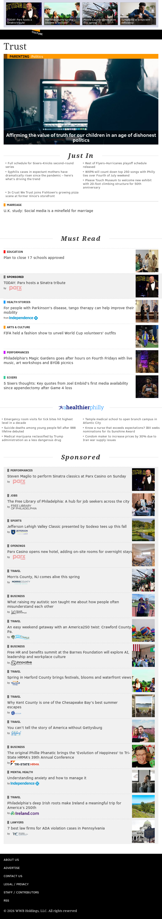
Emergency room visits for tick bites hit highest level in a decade (37, 421)
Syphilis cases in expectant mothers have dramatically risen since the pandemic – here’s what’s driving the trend (39, 175)
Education (15, 252)
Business (17, 596)
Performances (18, 352)
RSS (6, 900)
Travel (15, 571)
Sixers (12, 377)
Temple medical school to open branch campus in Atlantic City (120, 421)
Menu (154, 34)
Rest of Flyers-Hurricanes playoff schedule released (115, 165)
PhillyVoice (11, 34)
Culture (37, 33)
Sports (16, 521)
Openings (17, 546)
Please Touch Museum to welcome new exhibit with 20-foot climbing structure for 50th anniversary (117, 183)
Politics (37, 56)
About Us (11, 859)
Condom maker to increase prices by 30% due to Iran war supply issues (119, 438)
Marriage (14, 205)
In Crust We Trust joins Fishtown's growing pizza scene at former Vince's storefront (42, 194)
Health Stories (18, 302)
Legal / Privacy (16, 884)
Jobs (13, 495)
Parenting (19, 56)
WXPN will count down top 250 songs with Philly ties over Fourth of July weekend (119, 173)
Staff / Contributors (21, 892)
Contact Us (13, 876)
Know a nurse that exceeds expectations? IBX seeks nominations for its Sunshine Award (121, 429)
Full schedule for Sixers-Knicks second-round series (39, 165)
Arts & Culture (18, 327)
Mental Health (21, 772)
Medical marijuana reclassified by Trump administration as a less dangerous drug (32, 438)
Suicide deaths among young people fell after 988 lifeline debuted (39, 429)
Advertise (12, 868)
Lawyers (17, 822)
